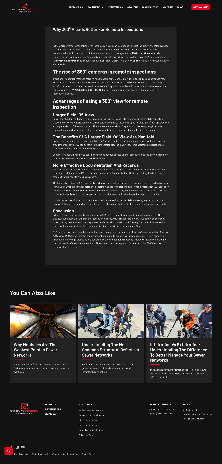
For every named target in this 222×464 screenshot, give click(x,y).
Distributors (150, 7)
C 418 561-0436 (190, 410)
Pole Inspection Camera (90, 425)
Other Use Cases (87, 435)
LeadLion (73, 454)
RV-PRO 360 (67, 235)
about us (50, 404)
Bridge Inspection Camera (91, 410)
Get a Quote (200, 7)
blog (180, 7)
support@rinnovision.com (160, 413)
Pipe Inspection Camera (90, 420)
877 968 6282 (169, 409)
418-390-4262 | (155, 409)
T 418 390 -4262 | (191, 414)
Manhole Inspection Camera (92, 415)
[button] (75, 7)
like (49, 292)
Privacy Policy (88, 454)
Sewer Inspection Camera (91, 430)
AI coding (167, 7)
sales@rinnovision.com (193, 418)
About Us (132, 7)
